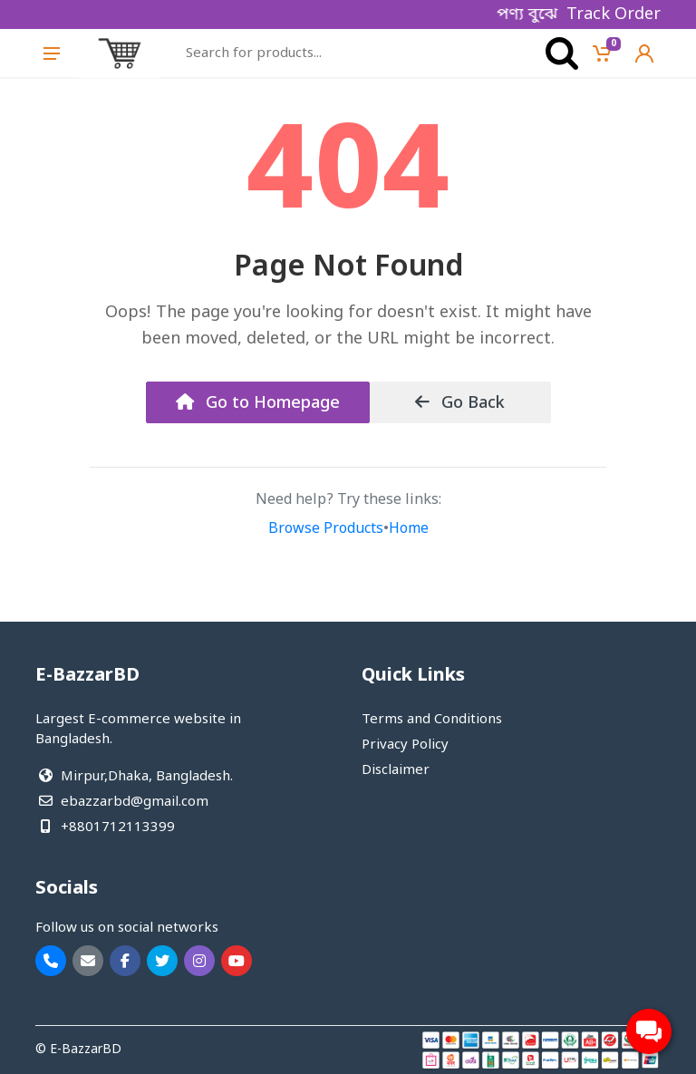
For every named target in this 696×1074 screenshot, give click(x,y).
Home (409, 529)
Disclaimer (396, 770)
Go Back (460, 403)
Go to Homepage (258, 403)
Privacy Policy (405, 745)
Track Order (613, 14)
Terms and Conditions (432, 720)
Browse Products (325, 529)
